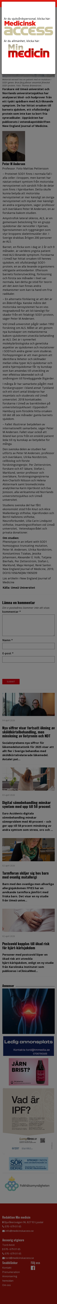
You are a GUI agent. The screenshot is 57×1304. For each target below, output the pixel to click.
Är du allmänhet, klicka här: (28, 49)
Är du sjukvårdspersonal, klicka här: (28, 26)
